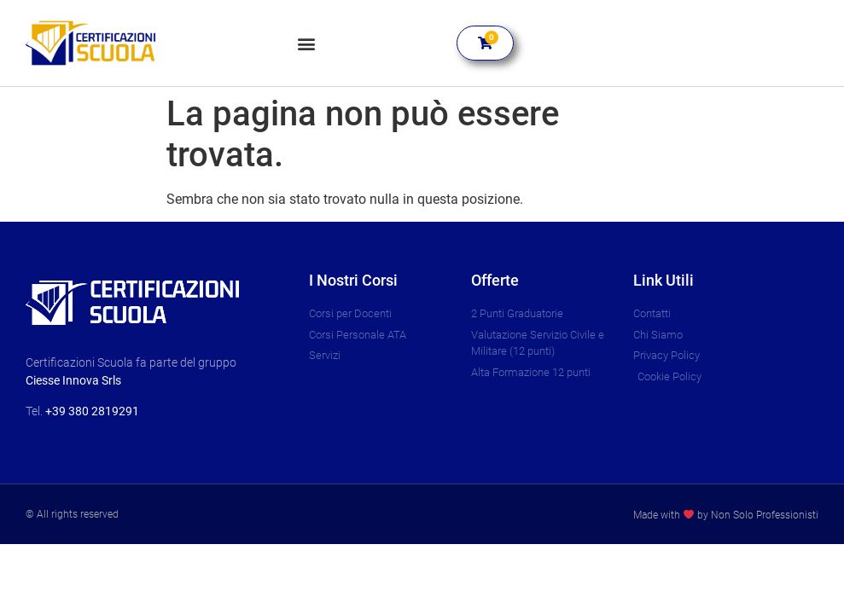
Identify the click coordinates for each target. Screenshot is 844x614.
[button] (307, 43)
